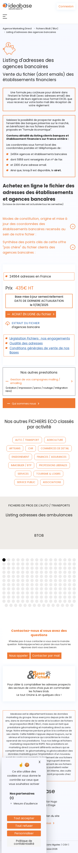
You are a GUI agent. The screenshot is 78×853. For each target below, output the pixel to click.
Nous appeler (18, 656)
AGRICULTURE (55, 440)
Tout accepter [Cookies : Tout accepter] (24, 818)
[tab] (39, 226)
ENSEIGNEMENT (20, 457)
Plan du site (52, 816)
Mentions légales (51, 844)
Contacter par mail (46, 656)
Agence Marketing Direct (17, 28)
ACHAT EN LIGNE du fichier (31, 314)
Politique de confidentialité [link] (24, 842)
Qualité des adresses (26, 343)
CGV (65, 844)
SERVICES (23, 474)
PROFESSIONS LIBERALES (53, 465)
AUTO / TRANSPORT (27, 440)
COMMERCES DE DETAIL (55, 448)
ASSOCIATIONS (52, 482)
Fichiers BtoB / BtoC (47, 28)
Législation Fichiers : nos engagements (40, 338)
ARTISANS (15, 448)
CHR (30, 448)
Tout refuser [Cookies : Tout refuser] (24, 826)
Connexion (66, 6)
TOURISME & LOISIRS (48, 474)
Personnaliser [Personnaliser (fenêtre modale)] (24, 833)
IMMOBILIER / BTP (21, 465)
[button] (39, 226)
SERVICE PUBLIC (26, 482)
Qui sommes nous (24, 403)
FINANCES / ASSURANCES (51, 457)
